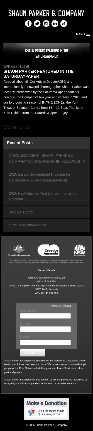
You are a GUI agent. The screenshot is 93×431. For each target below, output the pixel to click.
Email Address (28, 310)
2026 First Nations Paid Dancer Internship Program (42, 196)
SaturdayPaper (54, 92)
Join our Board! (21, 212)
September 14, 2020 (16, 66)
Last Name (25, 337)
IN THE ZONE (52, 102)
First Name (26, 324)
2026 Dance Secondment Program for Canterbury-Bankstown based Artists (39, 177)
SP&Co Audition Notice (27, 225)
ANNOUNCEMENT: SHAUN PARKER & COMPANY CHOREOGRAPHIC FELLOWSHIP (47, 158)
